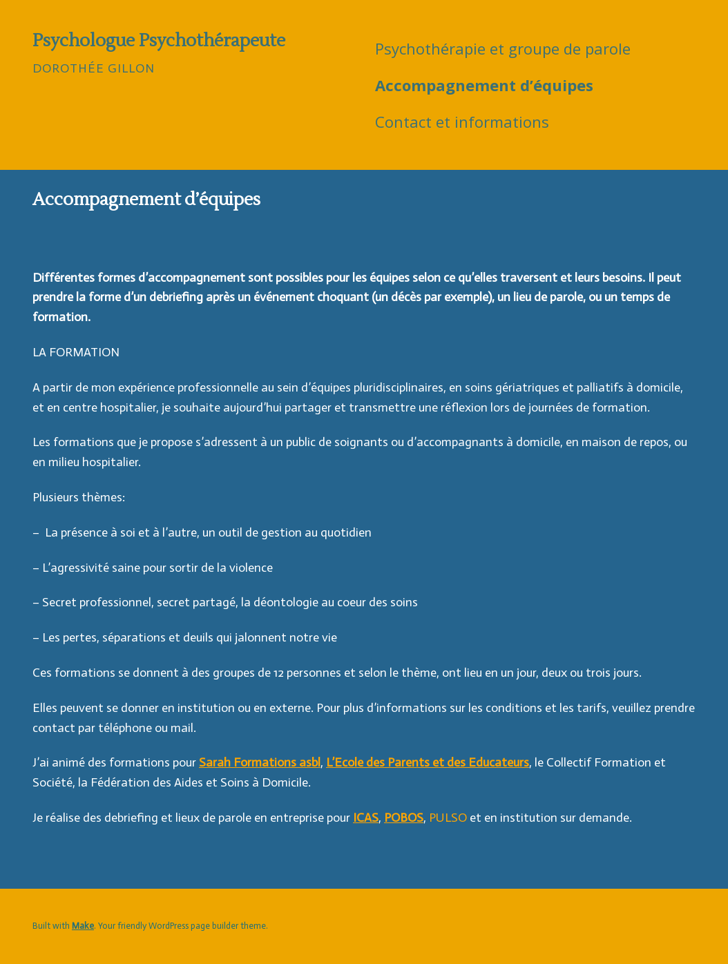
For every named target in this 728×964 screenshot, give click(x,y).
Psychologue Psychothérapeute (158, 41)
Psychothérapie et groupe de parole (503, 48)
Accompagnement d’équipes (484, 85)
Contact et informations (462, 121)
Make (83, 925)
